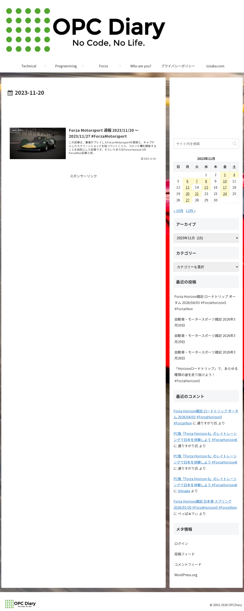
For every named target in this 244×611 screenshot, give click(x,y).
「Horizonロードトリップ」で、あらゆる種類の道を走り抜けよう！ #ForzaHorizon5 (206, 374)
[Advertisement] (83, 110)
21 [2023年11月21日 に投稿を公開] (197, 193)
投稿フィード (184, 553)
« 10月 (178, 210)
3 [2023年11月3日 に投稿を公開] (225, 174)
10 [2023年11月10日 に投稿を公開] (225, 181)
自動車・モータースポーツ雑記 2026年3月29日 (205, 338)
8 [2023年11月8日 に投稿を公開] (206, 181)
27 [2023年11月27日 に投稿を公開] (187, 199)
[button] (234, 143)
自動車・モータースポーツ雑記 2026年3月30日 (205, 322)
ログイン (181, 543)
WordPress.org (185, 574)
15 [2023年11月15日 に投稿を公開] (206, 187)
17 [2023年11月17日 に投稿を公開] (225, 187)
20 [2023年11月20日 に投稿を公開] (187, 193)
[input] (206, 144)
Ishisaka (184, 490)
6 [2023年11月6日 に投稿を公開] (187, 181)
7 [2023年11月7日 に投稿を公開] (197, 181)
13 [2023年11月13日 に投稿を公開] (187, 187)
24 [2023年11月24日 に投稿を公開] (225, 193)
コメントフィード (188, 564)
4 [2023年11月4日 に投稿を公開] (234, 174)
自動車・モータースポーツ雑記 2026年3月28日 (205, 355)
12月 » (191, 210)
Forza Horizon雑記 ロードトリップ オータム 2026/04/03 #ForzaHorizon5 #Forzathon (205, 302)
